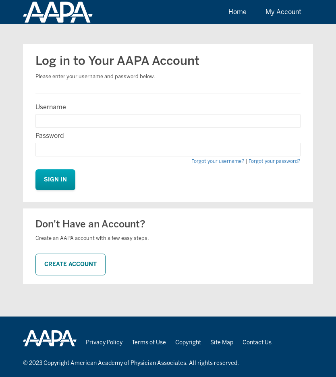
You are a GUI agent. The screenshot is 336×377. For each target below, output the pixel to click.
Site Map (221, 342)
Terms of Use (149, 342)
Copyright (188, 342)
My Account (283, 12)
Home (237, 12)
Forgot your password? (275, 161)
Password (49, 136)
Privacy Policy (104, 342)
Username (50, 107)
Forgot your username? (218, 161)
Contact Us (257, 342)
